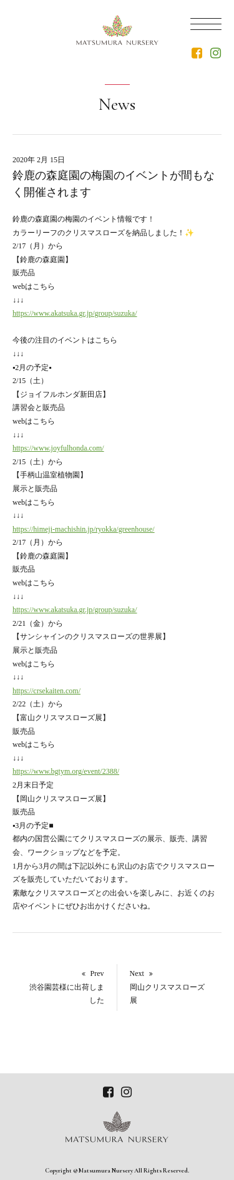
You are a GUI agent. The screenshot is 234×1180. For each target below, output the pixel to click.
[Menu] (206, 23)
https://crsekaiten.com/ (46, 690)
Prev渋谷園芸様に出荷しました (66, 987)
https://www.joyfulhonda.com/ (58, 448)
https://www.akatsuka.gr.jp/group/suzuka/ (74, 313)
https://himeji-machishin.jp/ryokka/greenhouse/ (83, 529)
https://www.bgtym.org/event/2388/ (65, 771)
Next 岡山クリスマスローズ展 (167, 987)
